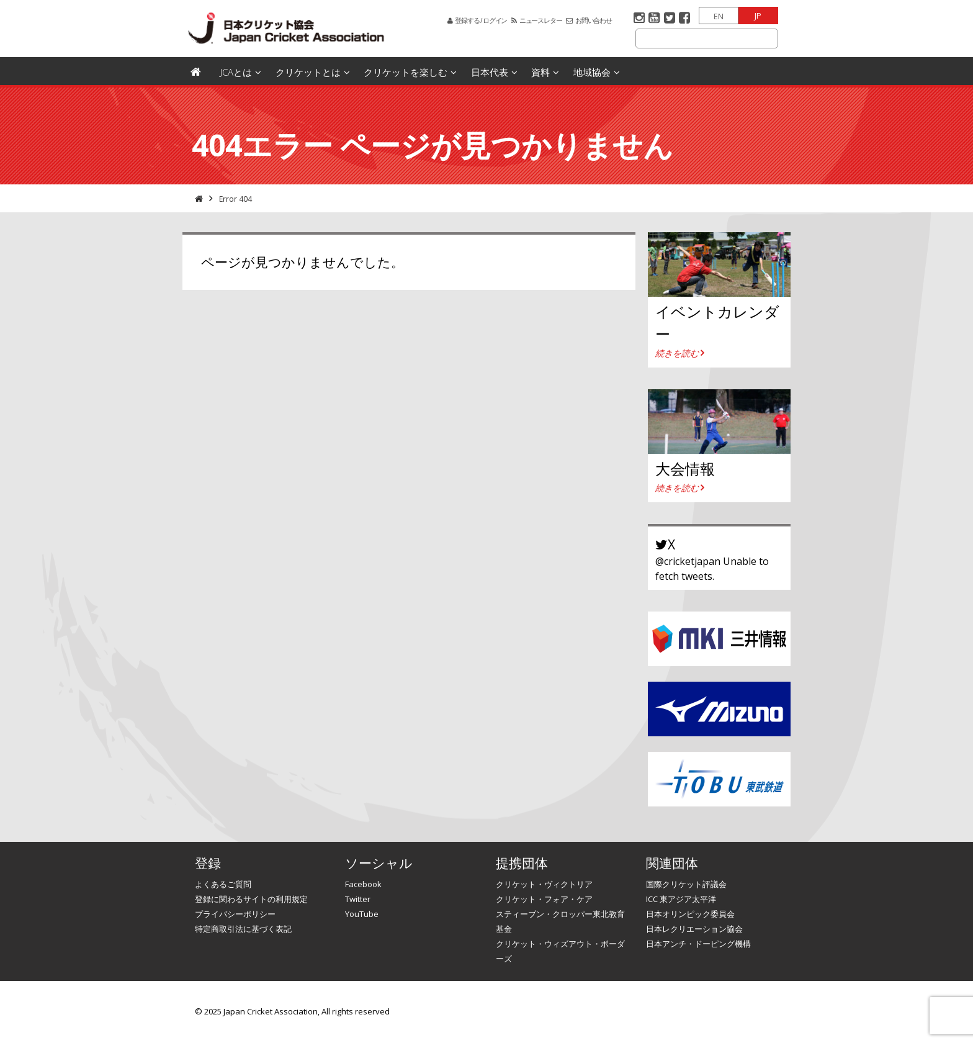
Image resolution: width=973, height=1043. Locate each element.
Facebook (363, 884)
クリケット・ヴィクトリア (544, 884)
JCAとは (236, 72)
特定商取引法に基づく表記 (243, 928)
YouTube (362, 913)
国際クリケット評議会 (686, 884)
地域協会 (592, 72)
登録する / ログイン (481, 20)
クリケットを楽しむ (405, 72)
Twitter (357, 899)
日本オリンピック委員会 (690, 913)
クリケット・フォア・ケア (544, 899)
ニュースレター (540, 20)
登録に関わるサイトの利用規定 (251, 899)
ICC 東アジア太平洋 (681, 899)
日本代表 (489, 72)
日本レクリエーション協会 (694, 928)
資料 (540, 72)
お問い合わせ (593, 20)
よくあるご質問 (223, 884)
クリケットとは (308, 72)
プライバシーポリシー (235, 913)
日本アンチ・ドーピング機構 (698, 943)
